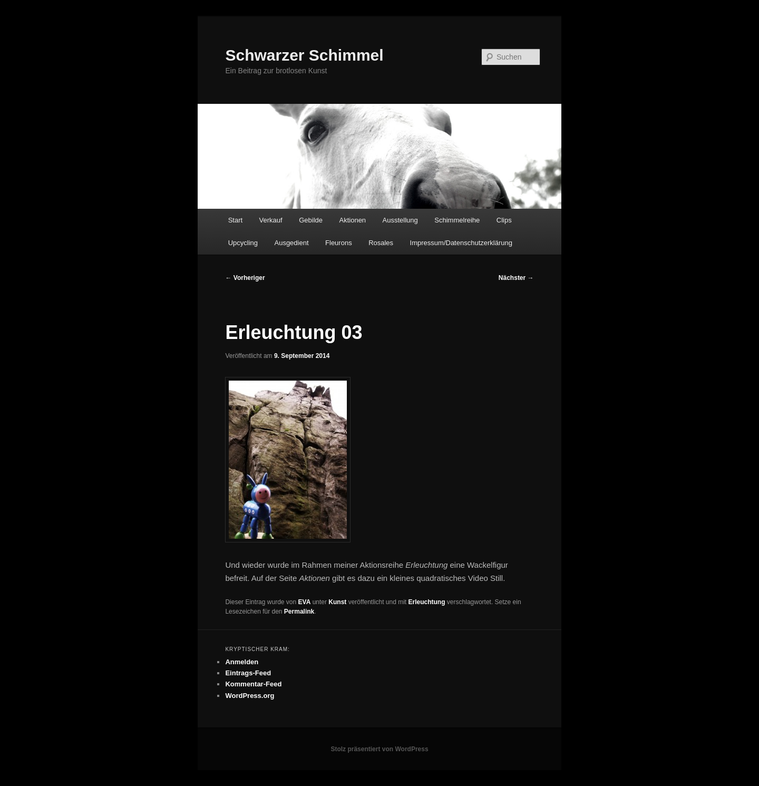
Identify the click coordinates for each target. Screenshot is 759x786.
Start (235, 220)
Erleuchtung (426, 602)
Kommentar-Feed (253, 684)
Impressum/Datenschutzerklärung (461, 243)
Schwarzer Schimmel (304, 55)
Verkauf (271, 220)
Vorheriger (245, 278)
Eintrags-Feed (248, 673)
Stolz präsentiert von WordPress (379, 749)
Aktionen (352, 220)
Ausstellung (400, 220)
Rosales (380, 243)
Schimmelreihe (457, 220)
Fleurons (338, 243)
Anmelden (241, 662)
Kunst (337, 602)
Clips (504, 220)
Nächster (516, 278)
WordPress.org (249, 696)
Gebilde (311, 220)
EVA (304, 602)
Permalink (299, 611)
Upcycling (243, 243)
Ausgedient (291, 243)
